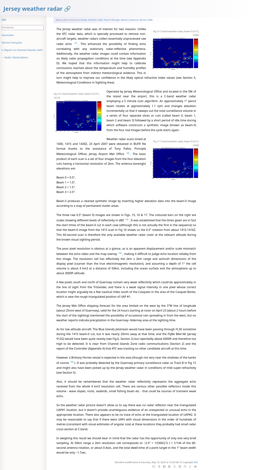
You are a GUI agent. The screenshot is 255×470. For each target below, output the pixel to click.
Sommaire (8, 35)
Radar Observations (16, 57)
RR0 (4, 19)
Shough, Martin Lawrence (125, 19)
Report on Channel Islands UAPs (23, 50)
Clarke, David (87, 19)
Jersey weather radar (33, 8)
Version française (12, 42)
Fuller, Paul (103, 19)
